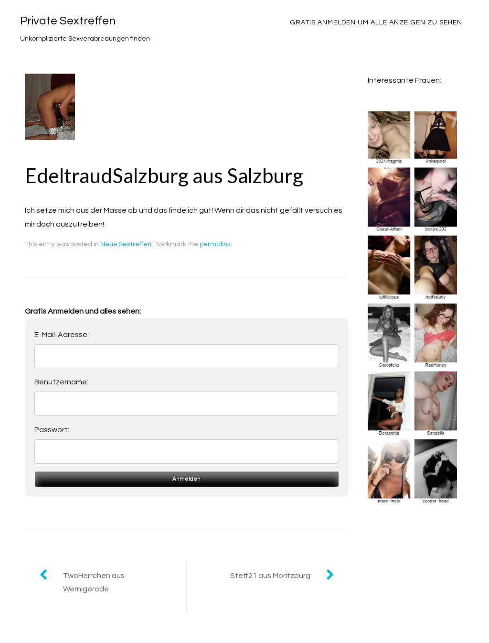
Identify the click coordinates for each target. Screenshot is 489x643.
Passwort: (51, 430)
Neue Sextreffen (125, 244)
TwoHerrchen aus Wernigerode (94, 582)
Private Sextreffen (68, 21)
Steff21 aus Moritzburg (270, 575)
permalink (215, 244)
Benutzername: (61, 382)
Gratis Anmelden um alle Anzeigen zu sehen (376, 22)
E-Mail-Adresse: (61, 334)
